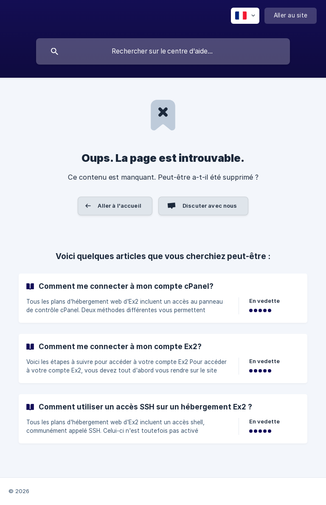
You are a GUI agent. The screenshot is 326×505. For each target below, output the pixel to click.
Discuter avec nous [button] (210, 205)
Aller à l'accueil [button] (119, 205)
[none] (245, 16)
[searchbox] (163, 51)
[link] (163, 298)
